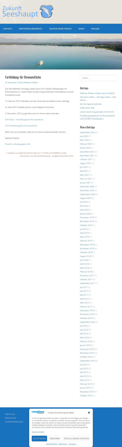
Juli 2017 (83, 287)
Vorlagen (95, 28)
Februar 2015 (86, 384)
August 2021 (85, 163)
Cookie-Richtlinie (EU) (14, 421)
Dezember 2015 (87, 349)
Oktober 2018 (86, 252)
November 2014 (87, 391)
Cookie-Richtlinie (51, 444)
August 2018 (85, 256)
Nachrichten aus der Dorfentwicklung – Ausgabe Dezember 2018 (47, 156)
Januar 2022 (85, 147)
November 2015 (87, 353)
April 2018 (84, 264)
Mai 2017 (84, 295)
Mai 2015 (84, 372)
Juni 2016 (84, 329)
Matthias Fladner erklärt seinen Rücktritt (97, 93)
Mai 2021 (84, 171)
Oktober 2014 (86, 395)
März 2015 (84, 380)
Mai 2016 (84, 333)
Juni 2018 (84, 260)
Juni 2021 (84, 167)
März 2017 (84, 302)
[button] (89, 412)
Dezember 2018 (87, 244)
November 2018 (87, 248)
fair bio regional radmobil (91, 104)
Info (28, 144)
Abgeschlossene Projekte (60, 28)
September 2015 (87, 360)
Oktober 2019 (86, 225)
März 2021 (84, 175)
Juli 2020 (83, 202)
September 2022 (87, 132)
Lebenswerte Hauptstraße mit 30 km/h (97, 112)
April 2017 (84, 298)
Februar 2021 (86, 178)
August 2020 (85, 198)
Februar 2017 (86, 306)
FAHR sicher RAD (87, 108)
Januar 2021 (85, 182)
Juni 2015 (84, 368)
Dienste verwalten (38, 432)
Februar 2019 (86, 240)
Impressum (72, 444)
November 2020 (87, 190)
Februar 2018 (86, 271)
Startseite (7, 28)
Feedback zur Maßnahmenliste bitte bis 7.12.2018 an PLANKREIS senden (36, 153)
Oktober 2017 (86, 279)
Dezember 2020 (87, 186)
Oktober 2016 (86, 318)
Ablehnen (55, 438)
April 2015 (84, 376)
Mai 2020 (84, 206)
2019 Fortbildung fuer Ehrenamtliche (21, 125)
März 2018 (84, 268)
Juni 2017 (84, 291)
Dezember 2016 (87, 310)
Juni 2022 (84, 136)
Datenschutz (63, 444)
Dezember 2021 (87, 151)
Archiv (81, 28)
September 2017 (87, 283)
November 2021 (87, 155)
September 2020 (87, 194)
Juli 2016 (83, 326)
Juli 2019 (83, 229)
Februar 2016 (86, 341)
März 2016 (84, 337)
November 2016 (87, 314)
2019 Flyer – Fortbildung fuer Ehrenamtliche (24, 119)
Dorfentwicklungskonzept (31, 28)
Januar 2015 (85, 387)
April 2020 (84, 209)
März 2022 (84, 140)
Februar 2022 (86, 144)
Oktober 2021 (86, 159)
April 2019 (84, 233)
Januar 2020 (85, 213)
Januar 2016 (85, 345)
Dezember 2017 (87, 275)
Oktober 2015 (86, 356)
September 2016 (87, 322)
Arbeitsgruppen (20, 144)
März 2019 (84, 237)
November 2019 (87, 221)
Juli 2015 (83, 364)
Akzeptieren (39, 438)
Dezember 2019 (87, 217)
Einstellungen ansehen (76, 438)
